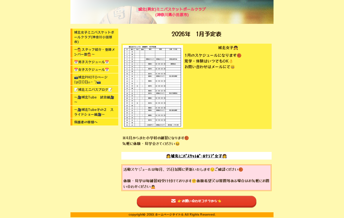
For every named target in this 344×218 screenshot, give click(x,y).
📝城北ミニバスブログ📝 (93, 89)
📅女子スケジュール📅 (91, 69)
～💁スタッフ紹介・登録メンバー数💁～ (94, 52)
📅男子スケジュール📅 (91, 61)
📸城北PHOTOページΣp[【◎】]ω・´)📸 (91, 79)
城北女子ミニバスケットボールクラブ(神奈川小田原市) (94, 37)
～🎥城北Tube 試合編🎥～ (94, 99)
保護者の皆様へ (85, 121)
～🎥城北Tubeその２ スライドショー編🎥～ (93, 112)
